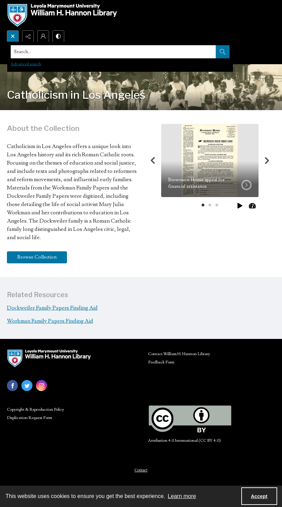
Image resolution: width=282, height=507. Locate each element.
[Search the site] (113, 51)
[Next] (267, 160)
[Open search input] (12, 36)
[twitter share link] (26, 385)
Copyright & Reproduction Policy (35, 409)
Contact (141, 470)
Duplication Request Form (29, 417)
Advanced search (26, 64)
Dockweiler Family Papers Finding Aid (52, 307)
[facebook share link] (12, 385)
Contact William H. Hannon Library (179, 354)
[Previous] (153, 160)
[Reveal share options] (27, 36)
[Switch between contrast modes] (58, 36)
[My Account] (43, 36)
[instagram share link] (41, 385)
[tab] (210, 160)
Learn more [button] (182, 496)
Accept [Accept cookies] (259, 496)
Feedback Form (161, 362)
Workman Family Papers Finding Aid (50, 321)
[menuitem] (141, 470)
